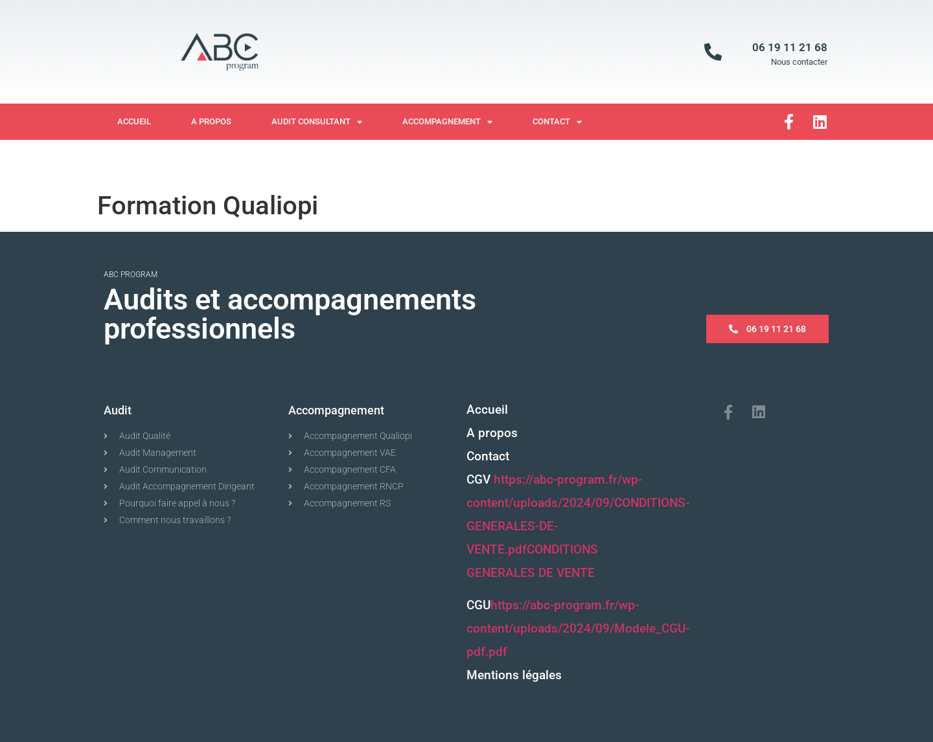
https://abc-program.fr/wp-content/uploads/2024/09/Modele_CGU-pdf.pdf (577, 628)
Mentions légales (514, 675)
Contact (557, 122)
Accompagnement (447, 122)
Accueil (134, 121)
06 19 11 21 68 (789, 47)
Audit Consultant (316, 122)
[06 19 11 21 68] (713, 51)
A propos (211, 121)
